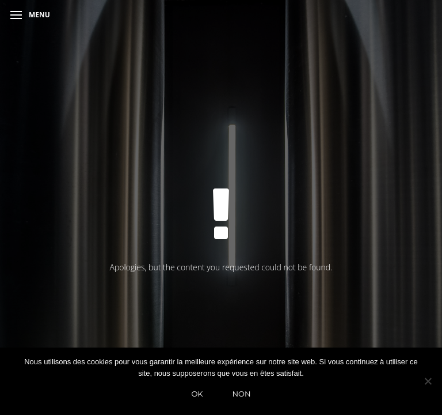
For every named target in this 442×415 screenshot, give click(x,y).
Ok (197, 393)
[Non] (427, 381)
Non (242, 393)
